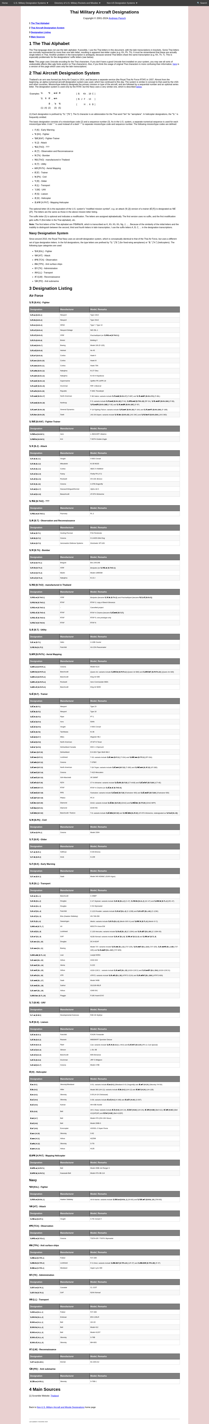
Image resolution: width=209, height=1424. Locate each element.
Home (5, 3)
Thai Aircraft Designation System (47, 28)
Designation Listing (41, 32)
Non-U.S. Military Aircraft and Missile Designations (61, 1407)
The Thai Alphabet (40, 23)
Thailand (55, 1396)
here (175, 64)
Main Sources (38, 37)
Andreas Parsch (117, 18)
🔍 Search (202, 3)
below (139, 87)
